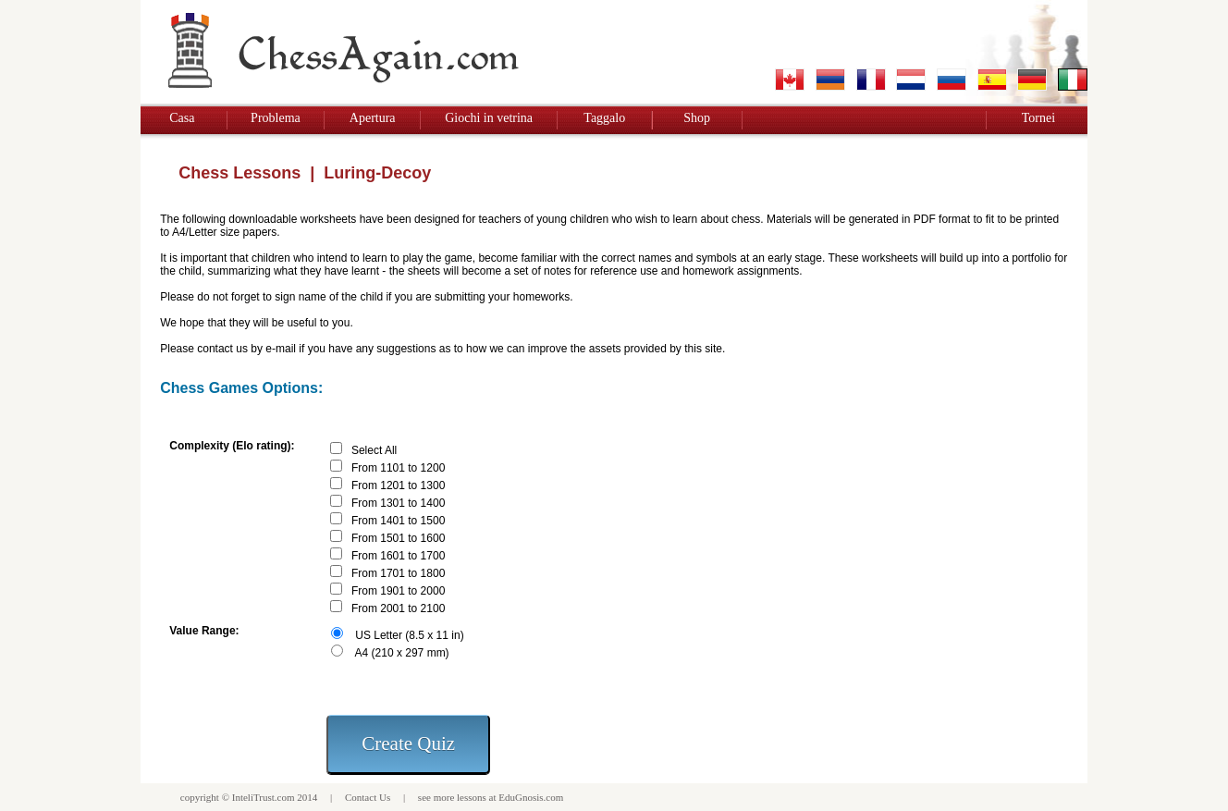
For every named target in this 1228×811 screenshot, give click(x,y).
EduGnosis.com (530, 797)
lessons (471, 797)
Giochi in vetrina (489, 118)
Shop (696, 118)
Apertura (373, 118)
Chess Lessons (239, 173)
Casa (181, 118)
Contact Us (367, 797)
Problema (276, 118)
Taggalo (604, 118)
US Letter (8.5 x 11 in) (409, 635)
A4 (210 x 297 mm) (402, 652)
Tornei (1038, 118)
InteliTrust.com (263, 797)
